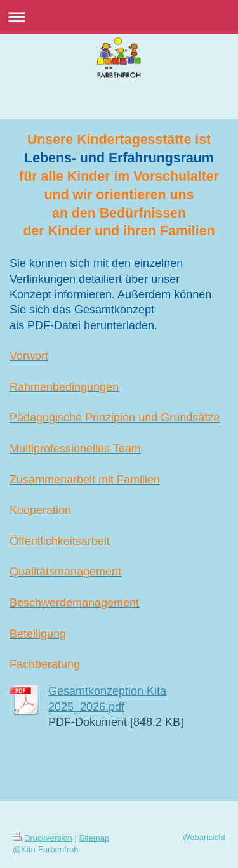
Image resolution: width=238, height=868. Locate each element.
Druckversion (42, 838)
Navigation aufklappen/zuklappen (119, 16)
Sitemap (94, 838)
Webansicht (203, 837)
